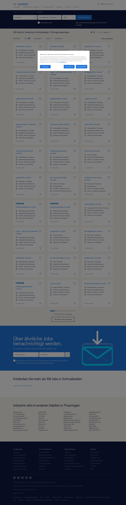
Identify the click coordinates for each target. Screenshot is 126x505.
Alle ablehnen (69, 66)
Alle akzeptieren (81, 66)
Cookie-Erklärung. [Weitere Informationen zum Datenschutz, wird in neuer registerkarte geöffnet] (62, 62)
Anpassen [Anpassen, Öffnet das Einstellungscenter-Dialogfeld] (45, 66)
